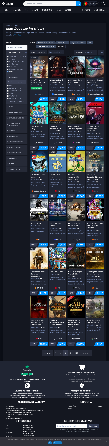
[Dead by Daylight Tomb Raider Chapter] (76, 271)
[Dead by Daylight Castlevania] (76, 78)
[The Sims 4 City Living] (39, 126)
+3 (43, 131)
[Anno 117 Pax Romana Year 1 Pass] (39, 78)
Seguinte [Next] (86, 353)
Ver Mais (17, 35)
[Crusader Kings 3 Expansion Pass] (57, 78)
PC (7, 425)
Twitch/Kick (72, 406)
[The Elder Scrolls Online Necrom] (95, 321)
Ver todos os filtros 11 (17, 101)
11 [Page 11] (70, 353)
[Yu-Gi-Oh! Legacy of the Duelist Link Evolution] (95, 223)
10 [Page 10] (65, 353)
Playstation (10, 432)
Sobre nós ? (10, 406)
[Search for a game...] (52, 3)
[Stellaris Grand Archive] (57, 223)
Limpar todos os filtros (38, 52)
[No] (106, 441)
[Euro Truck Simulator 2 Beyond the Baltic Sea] (95, 174)
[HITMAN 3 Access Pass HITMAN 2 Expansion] (95, 126)
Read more (57, 443)
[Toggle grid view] (101, 52)
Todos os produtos (45, 43)
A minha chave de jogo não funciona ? (19, 412)
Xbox (7, 429)
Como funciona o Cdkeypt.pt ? (17, 408)
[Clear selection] (26, 52)
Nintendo (9, 436)
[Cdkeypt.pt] (8, 3)
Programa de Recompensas (28, 426)
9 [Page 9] (60, 353)
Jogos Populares (78, 43)
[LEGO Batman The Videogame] (39, 174)
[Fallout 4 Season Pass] (57, 174)
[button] (103, 3)
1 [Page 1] (55, 353)
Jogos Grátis (62, 43)
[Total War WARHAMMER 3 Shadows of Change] (57, 126)
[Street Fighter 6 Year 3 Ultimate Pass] (95, 271)
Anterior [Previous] (47, 353)
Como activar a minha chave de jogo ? (19, 414)
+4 (100, 133)
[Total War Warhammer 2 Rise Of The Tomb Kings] (57, 321)
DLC (90, 43)
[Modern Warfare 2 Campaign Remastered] (39, 271)
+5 (81, 85)
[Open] (19, 3)
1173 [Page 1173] (76, 353)
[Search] (78, 3)
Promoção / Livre (29, 431)
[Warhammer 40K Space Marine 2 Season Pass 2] (39, 321)
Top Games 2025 (29, 436)
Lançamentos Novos (46, 46)
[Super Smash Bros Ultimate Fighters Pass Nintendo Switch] (76, 321)
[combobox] (85, 52)
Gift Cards (27, 429)
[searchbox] (16, 47)
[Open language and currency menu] (91, 3)
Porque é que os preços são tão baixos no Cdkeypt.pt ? (25, 410)
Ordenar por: (80, 52)
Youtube (100, 406)
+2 (62, 85)
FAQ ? (8, 417)
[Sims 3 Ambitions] (57, 271)
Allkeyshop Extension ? (14, 419)
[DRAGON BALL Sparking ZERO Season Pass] (76, 174)
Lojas (70, 408)
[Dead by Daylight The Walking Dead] (76, 126)
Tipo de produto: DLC (56, 52)
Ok (50, 443)
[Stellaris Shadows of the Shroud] (95, 78)
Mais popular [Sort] (90, 52)
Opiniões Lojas (28, 433)
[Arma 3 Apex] (39, 223)
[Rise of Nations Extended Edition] (76, 223)
